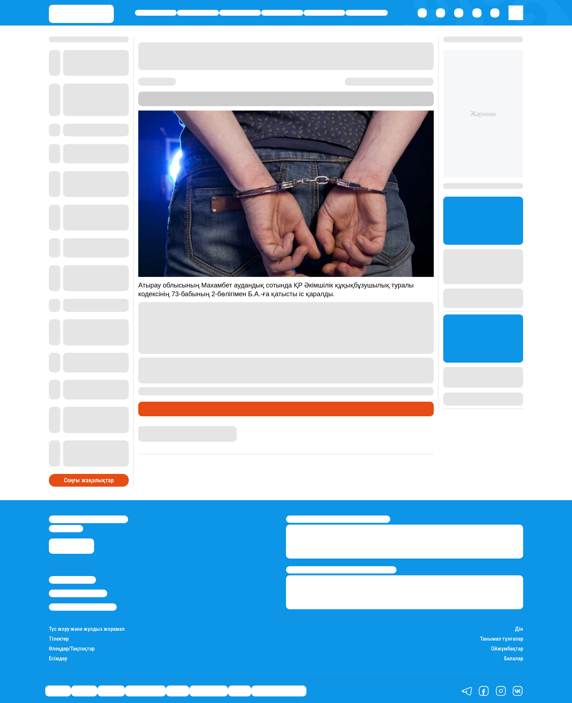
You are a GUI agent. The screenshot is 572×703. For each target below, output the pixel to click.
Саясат (156, 13)
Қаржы (198, 13)
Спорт (324, 13)
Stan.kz (316, 102)
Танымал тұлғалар (501, 639)
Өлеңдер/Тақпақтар (71, 649)
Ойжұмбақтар (507, 649)
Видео (239, 691)
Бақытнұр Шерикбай (164, 429)
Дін (519, 629)
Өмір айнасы (282, 13)
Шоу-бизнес (366, 13)
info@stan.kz (66, 528)
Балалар (513, 659)
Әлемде (240, 13)
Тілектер (59, 639)
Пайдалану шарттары (83, 607)
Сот (185, 409)
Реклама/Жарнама (78, 593)
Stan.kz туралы (72, 579)
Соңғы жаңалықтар (89, 480)
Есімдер (58, 659)
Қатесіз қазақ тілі (279, 691)
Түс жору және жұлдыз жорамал (87, 629)
